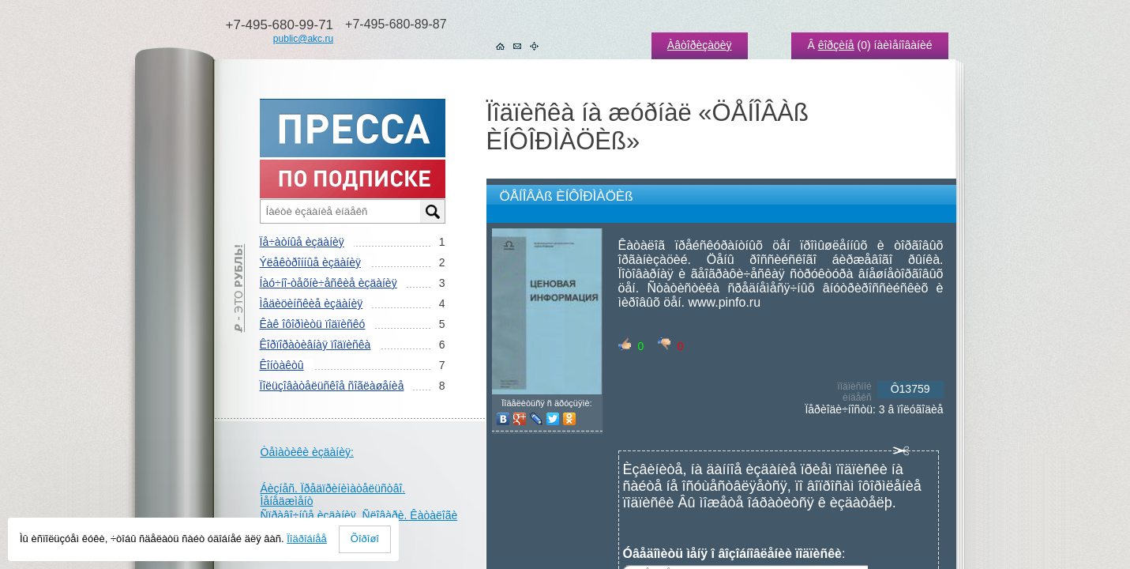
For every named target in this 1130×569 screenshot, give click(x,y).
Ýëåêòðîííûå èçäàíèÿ (310, 262)
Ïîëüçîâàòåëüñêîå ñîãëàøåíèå (332, 385)
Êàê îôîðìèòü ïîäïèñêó (313, 324)
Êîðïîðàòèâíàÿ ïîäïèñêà (315, 344)
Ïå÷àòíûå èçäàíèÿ (302, 242)
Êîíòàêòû (282, 365)
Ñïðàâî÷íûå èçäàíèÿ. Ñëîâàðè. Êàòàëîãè (359, 515)
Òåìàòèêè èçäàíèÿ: (307, 452)
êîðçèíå (836, 45)
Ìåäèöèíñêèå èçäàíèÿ (311, 303)
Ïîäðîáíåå (307, 539)
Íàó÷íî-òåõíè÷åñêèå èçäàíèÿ (328, 283)
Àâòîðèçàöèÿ (699, 45)
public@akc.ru (303, 38)
